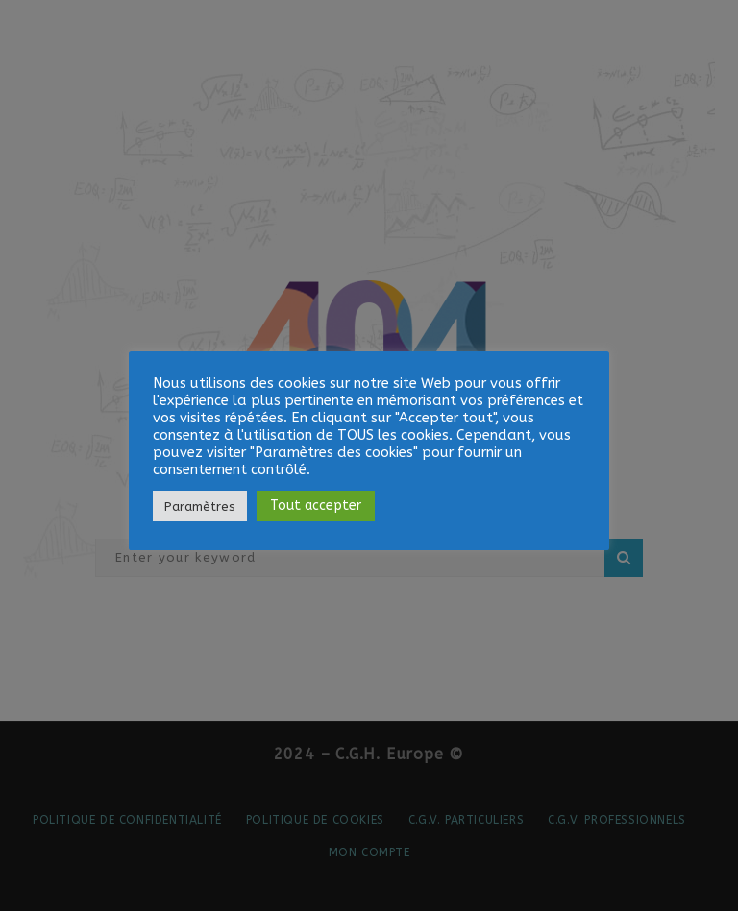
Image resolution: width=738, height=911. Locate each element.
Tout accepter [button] (315, 505)
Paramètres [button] (199, 506)
